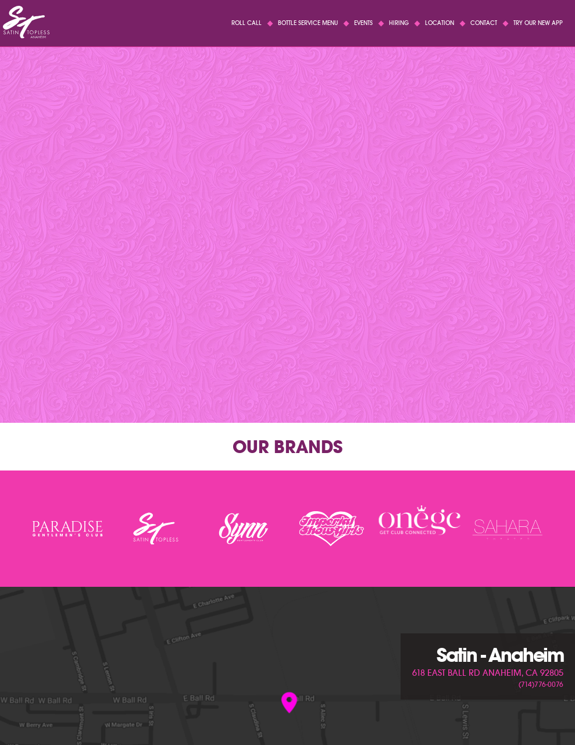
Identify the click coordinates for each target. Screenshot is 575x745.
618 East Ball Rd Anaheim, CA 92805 (487, 673)
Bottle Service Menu (308, 23)
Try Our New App (538, 23)
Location (439, 23)
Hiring (399, 23)
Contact (483, 23)
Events (363, 23)
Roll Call (246, 23)
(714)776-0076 (541, 684)
